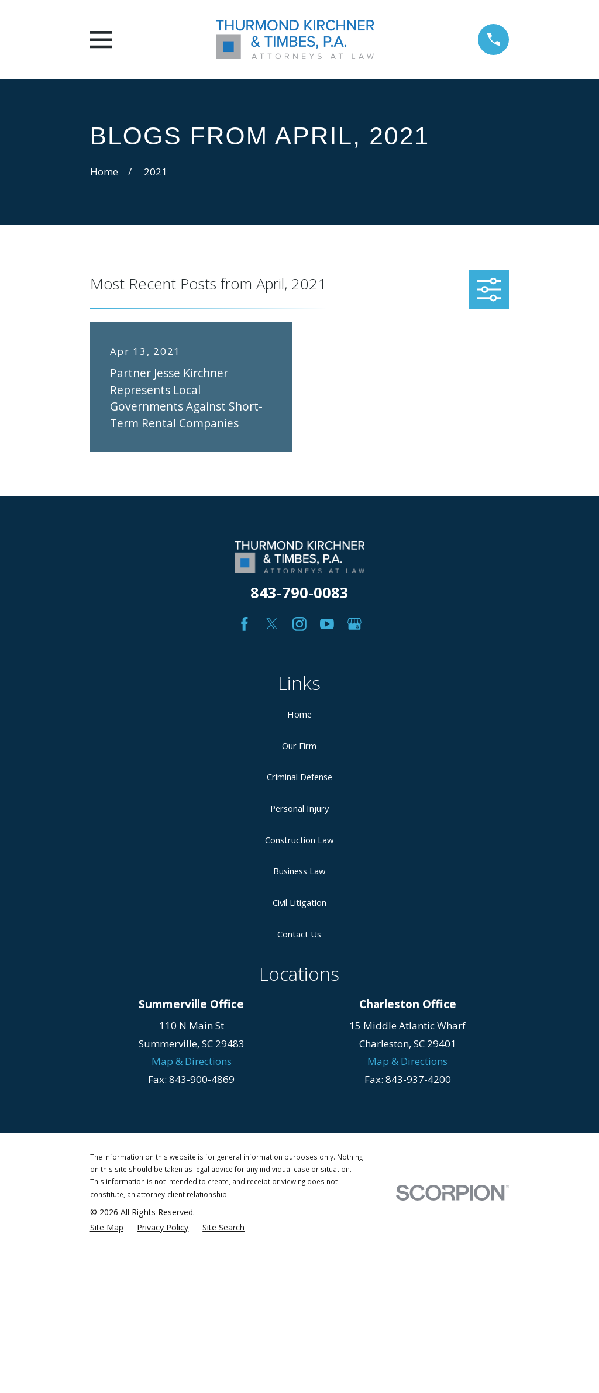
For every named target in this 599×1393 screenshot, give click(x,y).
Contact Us (299, 934)
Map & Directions (192, 1061)
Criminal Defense (299, 776)
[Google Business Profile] (354, 624)
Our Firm (299, 745)
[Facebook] (244, 624)
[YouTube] (327, 624)
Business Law (299, 871)
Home (299, 714)
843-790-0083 (299, 592)
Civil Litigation (299, 902)
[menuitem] (106, 1227)
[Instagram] (299, 624)
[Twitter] (272, 624)
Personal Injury (299, 808)
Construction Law (299, 840)
